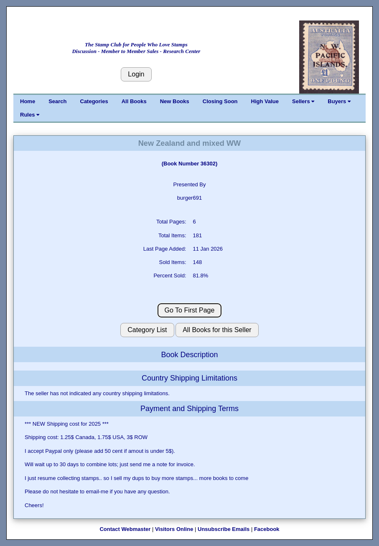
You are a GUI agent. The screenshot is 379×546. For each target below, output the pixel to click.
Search (57, 101)
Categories (94, 101)
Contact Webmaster (124, 529)
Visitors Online (174, 529)
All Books (134, 101)
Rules (29, 115)
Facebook (267, 529)
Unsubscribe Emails (223, 529)
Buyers (339, 101)
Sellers (303, 101)
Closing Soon (220, 101)
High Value (265, 101)
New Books (174, 101)
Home (27, 101)
